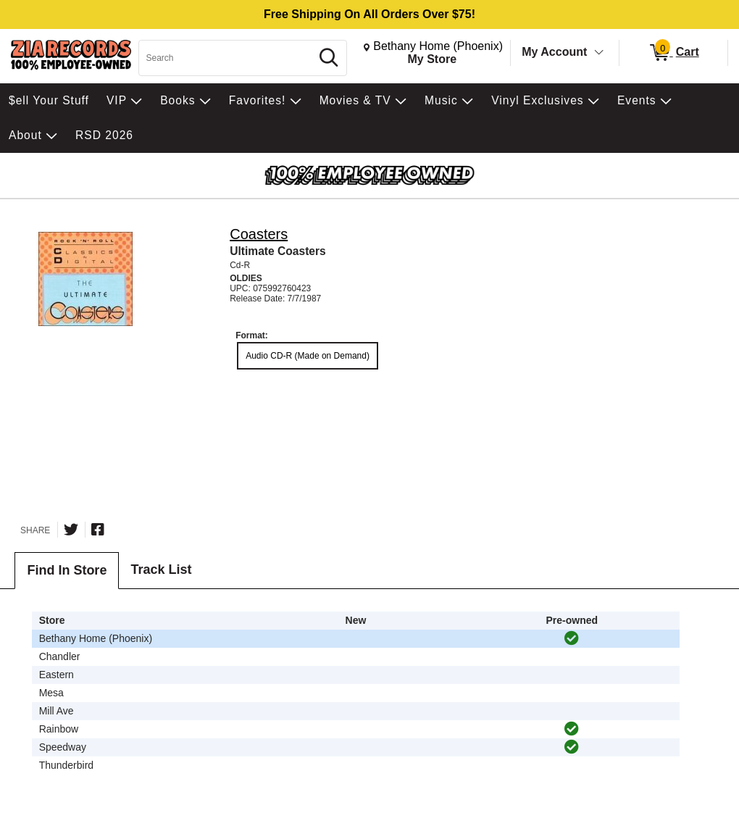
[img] (571, 638)
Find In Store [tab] (67, 570)
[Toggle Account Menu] (599, 53)
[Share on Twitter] (71, 529)
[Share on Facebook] (97, 529)
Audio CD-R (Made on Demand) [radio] (308, 356)
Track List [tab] (160, 569)
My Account (554, 52)
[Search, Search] (226, 58)
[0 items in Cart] (673, 53)
